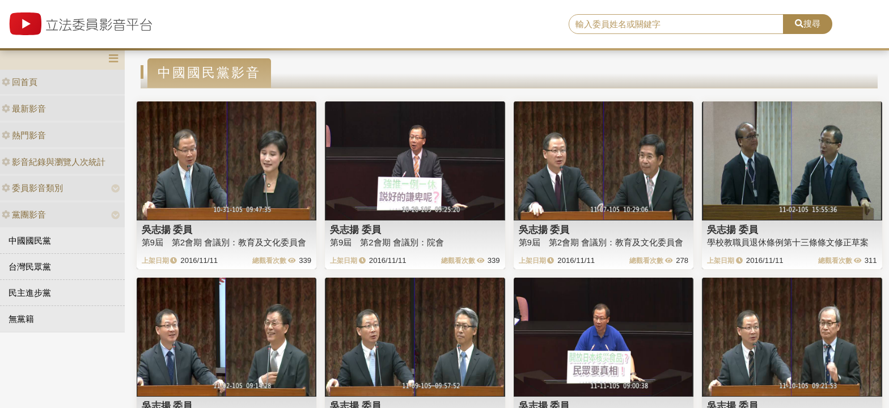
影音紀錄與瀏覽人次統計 (53, 162)
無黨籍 (21, 319)
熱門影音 (24, 135)
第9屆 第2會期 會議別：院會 (387, 242)
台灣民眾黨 (30, 266)
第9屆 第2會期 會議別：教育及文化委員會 (224, 242)
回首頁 (19, 82)
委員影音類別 (32, 188)
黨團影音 (24, 214)
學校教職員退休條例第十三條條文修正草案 (788, 242)
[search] (676, 24)
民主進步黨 (30, 293)
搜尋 (807, 23)
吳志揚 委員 (167, 229)
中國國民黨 (30, 240)
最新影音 (24, 108)
